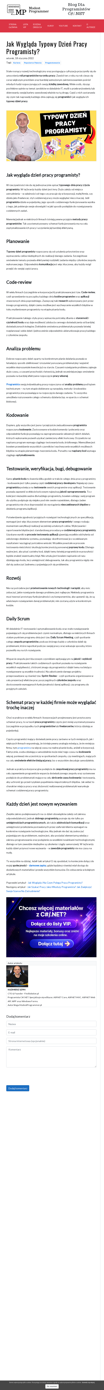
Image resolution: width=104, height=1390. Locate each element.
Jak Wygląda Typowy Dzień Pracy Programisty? (46, 47)
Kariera (16, 63)
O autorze (91, 25)
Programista (13, 384)
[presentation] (33, 1077)
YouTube (63, 26)
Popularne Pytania (32, 63)
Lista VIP (25, 25)
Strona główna (13, 25)
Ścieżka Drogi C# (37, 25)
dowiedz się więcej (88, 1382)
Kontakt (77, 26)
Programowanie (52, 63)
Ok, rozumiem (52, 1386)
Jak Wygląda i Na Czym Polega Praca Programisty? (55, 882)
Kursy (51, 26)
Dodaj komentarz (17, 1088)
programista (24, 747)
